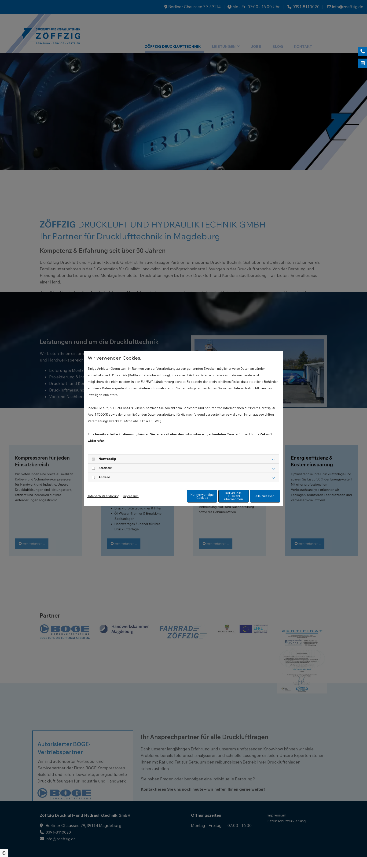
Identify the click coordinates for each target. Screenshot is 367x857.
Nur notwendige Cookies (169, 496)
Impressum (131, 496)
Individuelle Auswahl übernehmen (214, 496)
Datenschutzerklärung (103, 496)
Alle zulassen (258, 496)
